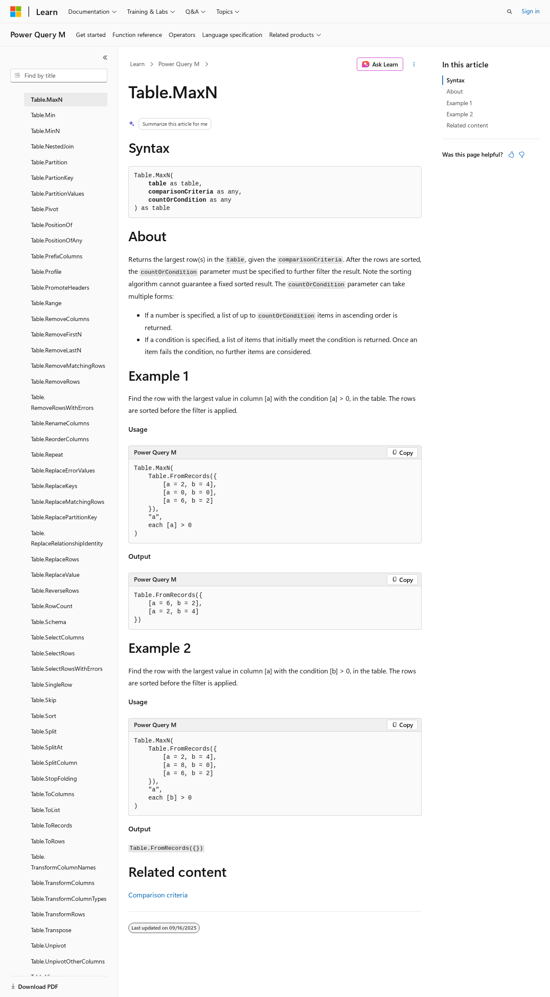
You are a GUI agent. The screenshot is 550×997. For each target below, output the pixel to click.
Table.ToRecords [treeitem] (51, 825)
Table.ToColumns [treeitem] (52, 794)
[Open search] (509, 11)
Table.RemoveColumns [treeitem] (60, 319)
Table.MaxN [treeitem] (47, 99)
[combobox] (58, 75)
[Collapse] (105, 57)
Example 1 (459, 103)
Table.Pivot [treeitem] (44, 209)
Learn (137, 64)
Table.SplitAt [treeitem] (47, 747)
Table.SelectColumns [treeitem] (57, 637)
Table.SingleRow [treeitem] (51, 684)
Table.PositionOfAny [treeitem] (56, 240)
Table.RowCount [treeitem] (52, 606)
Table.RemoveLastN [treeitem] (56, 350)
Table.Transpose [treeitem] (51, 930)
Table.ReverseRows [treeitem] (55, 590)
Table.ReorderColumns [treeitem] (60, 439)
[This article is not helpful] (522, 154)
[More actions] (414, 64)
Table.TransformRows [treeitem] (58, 914)
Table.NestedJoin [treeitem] (52, 146)
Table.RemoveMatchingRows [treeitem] (68, 365)
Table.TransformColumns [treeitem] (62, 883)
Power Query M (179, 64)
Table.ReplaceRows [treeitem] (55, 559)
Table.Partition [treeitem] (49, 162)
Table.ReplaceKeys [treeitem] (54, 486)
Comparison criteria (158, 894)
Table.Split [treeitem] (44, 731)
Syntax (456, 80)
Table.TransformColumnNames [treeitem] (63, 861)
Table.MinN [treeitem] (45, 131)
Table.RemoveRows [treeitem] (55, 381)
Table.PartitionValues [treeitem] (57, 193)
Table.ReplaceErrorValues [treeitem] (63, 470)
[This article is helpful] (511, 154)
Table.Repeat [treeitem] (47, 454)
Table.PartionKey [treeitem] (52, 177)
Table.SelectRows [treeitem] (53, 653)
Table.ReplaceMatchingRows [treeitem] (67, 501)
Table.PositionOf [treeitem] (51, 225)
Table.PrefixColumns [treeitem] (56, 256)
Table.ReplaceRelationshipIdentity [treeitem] (67, 538)
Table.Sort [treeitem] (43, 716)
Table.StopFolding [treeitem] (54, 778)
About (455, 91)
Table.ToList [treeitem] (45, 810)
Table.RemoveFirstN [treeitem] (56, 334)
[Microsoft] (15, 11)
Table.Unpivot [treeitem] (48, 945)
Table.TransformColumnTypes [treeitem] (68, 898)
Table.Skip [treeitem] (43, 700)
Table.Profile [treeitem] (46, 271)
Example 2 (460, 114)
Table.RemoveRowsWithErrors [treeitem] (62, 402)
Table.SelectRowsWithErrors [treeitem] (67, 668)
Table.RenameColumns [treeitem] (60, 423)
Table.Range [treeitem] (46, 303)
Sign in (531, 11)
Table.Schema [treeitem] (48, 622)
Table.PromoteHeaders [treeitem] (60, 287)
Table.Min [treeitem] (43, 115)
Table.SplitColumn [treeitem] (54, 762)
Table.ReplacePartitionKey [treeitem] (64, 517)
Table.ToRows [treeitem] (48, 841)
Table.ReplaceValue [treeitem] (55, 574)
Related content (467, 125)
